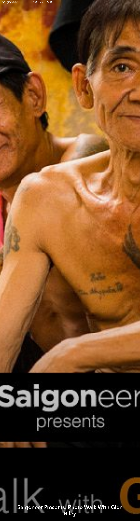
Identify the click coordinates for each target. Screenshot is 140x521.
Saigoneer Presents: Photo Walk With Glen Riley (70, 510)
